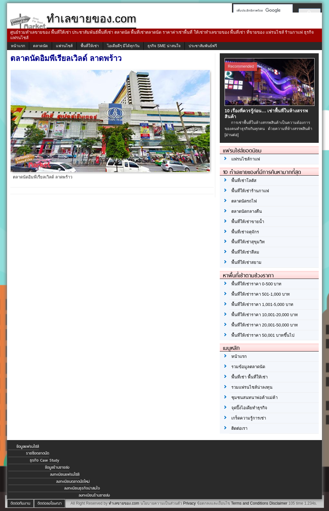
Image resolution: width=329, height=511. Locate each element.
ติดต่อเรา (239, 428)
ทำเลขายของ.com (124, 503)
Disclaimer (278, 503)
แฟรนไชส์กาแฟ (245, 159)
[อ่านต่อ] (232, 135)
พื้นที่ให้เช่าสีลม (245, 252)
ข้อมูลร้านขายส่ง (57, 467)
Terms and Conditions (249, 503)
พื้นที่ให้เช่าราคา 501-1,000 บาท (260, 294)
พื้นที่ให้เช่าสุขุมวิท (248, 241)
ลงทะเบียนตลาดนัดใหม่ (73, 481)
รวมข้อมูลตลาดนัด (248, 366)
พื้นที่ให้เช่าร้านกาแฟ (250, 190)
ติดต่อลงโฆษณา (50, 503)
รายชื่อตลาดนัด (37, 453)
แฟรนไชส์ (64, 46)
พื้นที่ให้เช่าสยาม (246, 262)
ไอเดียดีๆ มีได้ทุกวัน (123, 46)
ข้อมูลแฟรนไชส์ (27, 446)
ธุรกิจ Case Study (44, 460)
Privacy (189, 503)
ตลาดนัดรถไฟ (244, 201)
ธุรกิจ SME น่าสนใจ (164, 46)
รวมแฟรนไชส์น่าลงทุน (251, 387)
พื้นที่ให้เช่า (90, 46)
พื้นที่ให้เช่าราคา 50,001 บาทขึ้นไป (262, 335)
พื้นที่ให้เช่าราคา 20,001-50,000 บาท (264, 325)
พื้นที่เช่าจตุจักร (245, 232)
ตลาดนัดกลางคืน (246, 211)
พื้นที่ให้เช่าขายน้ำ (247, 221)
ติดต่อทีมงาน (20, 503)
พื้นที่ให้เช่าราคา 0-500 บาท (256, 283)
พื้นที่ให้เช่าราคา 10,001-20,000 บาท (264, 314)
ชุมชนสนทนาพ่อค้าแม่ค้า (254, 397)
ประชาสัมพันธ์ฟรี (203, 46)
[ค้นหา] (261, 10)
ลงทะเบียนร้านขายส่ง (94, 495)
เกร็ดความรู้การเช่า (248, 418)
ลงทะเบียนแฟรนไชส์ (64, 474)
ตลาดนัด (40, 46)
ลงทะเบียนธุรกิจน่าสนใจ (82, 488)
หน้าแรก (18, 46)
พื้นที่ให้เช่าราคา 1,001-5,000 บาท (262, 304)
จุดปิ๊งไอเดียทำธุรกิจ (249, 407)
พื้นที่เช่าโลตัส (243, 180)
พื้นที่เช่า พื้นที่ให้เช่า (249, 377)
